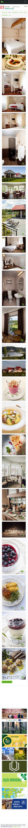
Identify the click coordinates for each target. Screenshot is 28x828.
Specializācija (15, 12)
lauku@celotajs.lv (16, 826)
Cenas (20, 12)
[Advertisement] (14, 697)
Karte (25, 12)
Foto (9, 12)
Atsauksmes (5, 15)
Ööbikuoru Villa (9, 8)
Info (10, 15)
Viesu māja (4, 12)
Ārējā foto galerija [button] (7, 682)
